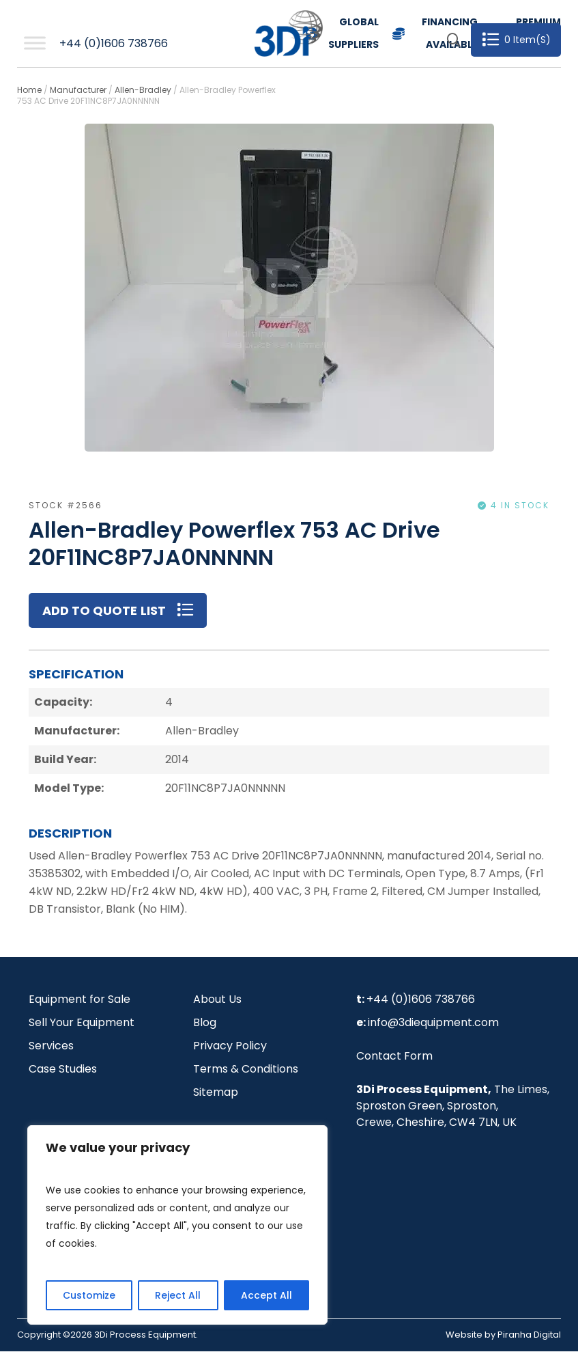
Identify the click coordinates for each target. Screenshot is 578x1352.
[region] (177, 1225)
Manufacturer (78, 90)
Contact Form (394, 1056)
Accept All (266, 1295)
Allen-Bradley (143, 90)
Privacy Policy (230, 1046)
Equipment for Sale (79, 1000)
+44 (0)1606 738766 (113, 43)
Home (29, 90)
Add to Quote (89, 610)
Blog (204, 1023)
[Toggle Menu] (35, 43)
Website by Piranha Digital (503, 1335)
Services (51, 1046)
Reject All (178, 1295)
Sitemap (215, 1093)
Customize (89, 1295)
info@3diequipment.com (433, 1023)
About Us (217, 1000)
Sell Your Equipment (81, 1023)
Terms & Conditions (245, 1069)
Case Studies (63, 1069)
